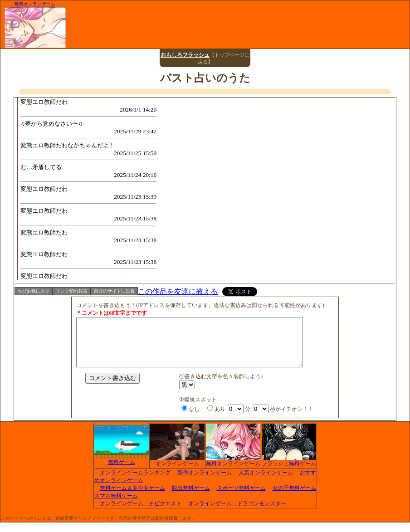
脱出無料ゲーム (191, 497)
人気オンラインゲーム (266, 482)
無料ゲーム (121, 469)
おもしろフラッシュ (185, 55)
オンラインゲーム (177, 470)
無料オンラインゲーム (233, 470)
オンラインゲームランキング (135, 482)
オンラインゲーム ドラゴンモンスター (237, 513)
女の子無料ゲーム (294, 497)
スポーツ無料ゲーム (241, 497)
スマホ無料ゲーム (116, 505)
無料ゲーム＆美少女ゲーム (132, 497)
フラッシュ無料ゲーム (289, 470)
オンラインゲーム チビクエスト (140, 513)
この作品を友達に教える (178, 291)
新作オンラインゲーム (204, 482)
